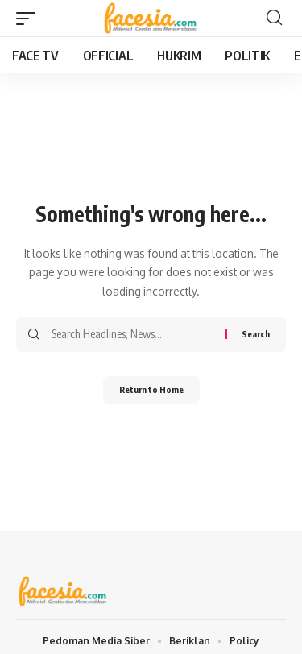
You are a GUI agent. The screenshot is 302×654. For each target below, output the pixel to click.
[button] (29, 18)
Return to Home (151, 389)
